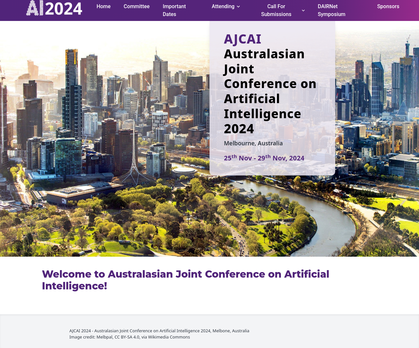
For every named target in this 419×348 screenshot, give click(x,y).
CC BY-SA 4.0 (127, 337)
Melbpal (104, 337)
